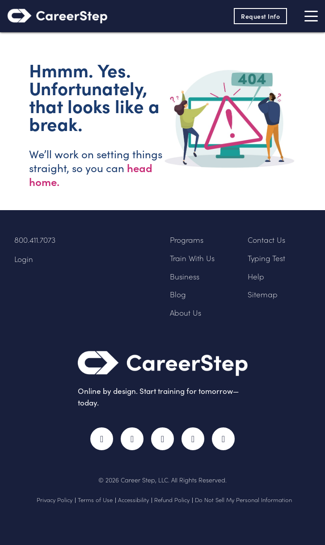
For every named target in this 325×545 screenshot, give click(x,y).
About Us (185, 312)
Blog (178, 294)
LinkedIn (192, 438)
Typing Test (266, 258)
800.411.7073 (34, 240)
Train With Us (192, 258)
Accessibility (133, 499)
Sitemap (263, 294)
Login (23, 259)
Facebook (101, 438)
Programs (186, 240)
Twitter (132, 438)
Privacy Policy (54, 499)
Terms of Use (95, 499)
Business (184, 276)
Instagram (162, 438)
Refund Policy (172, 499)
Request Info (260, 16)
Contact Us (266, 240)
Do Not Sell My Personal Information (243, 499)
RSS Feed (225, 442)
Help (256, 276)
